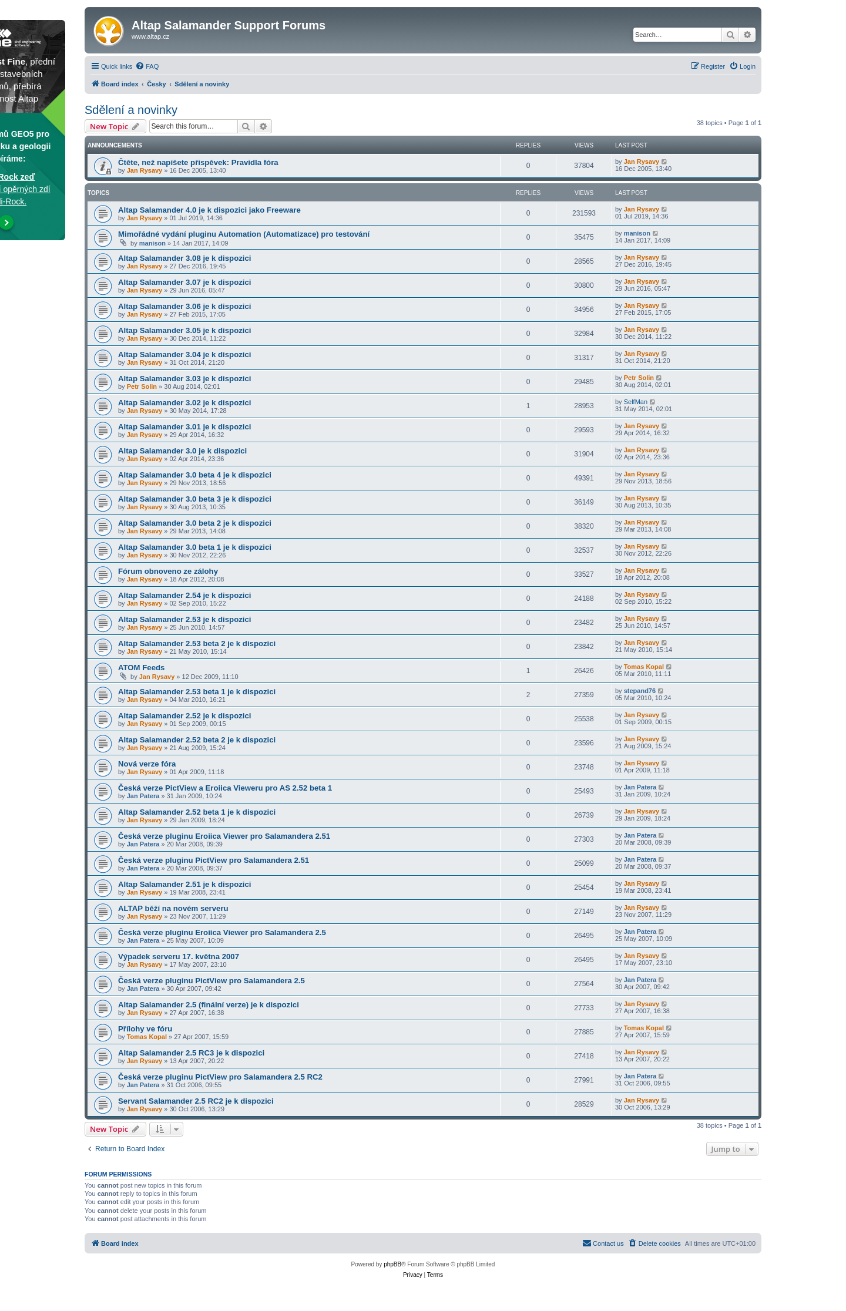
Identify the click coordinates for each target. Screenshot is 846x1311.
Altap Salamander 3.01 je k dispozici (184, 426)
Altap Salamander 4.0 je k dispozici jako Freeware (209, 210)
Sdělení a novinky (131, 109)
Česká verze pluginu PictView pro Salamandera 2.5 (211, 980)
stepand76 (640, 690)
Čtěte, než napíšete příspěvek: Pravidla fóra (198, 162)
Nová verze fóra (147, 763)
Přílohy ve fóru (145, 1028)
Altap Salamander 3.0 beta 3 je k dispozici (194, 499)
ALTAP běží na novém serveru (173, 908)
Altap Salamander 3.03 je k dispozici (184, 378)
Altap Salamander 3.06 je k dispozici (184, 306)
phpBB (392, 1264)
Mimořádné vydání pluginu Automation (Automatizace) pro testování (244, 234)
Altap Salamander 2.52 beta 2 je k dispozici (197, 739)
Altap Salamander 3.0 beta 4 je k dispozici (194, 474)
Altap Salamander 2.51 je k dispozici (184, 884)
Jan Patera (143, 795)
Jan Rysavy (145, 170)
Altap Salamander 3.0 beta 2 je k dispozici (194, 523)
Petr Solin (142, 386)
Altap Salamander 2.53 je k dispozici (184, 619)
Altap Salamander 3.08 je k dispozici (184, 258)
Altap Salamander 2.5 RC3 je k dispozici (191, 1052)
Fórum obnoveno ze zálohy (168, 571)
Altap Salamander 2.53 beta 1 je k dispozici (197, 691)
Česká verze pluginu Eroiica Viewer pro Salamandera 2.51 (224, 836)
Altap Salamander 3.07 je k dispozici (184, 282)
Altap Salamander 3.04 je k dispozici (184, 354)
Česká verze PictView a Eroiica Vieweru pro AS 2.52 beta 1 (225, 788)
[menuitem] (147, 66)
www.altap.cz (150, 36)
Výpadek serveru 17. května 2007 (178, 956)
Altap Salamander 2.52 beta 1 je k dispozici (197, 812)
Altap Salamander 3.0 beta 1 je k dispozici (194, 547)
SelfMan (635, 401)
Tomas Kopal (644, 666)
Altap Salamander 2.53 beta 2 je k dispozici (197, 643)
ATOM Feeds (141, 667)
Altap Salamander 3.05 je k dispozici (184, 330)
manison (152, 243)
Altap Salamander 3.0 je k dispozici (182, 450)
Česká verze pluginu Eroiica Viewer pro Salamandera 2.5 (222, 932)
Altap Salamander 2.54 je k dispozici (184, 595)
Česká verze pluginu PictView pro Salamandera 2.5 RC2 (220, 1077)
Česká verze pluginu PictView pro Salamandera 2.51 (213, 860)
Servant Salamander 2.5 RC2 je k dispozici (196, 1101)
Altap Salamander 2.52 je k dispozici (184, 715)
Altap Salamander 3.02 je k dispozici (184, 402)
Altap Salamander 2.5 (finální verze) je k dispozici (208, 1004)
